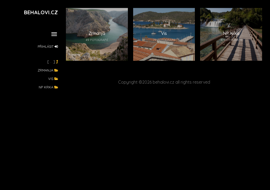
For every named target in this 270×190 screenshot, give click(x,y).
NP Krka (48, 87)
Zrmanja (48, 70)
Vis (53, 79)
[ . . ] (53, 61)
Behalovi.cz (41, 12)
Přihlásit (48, 46)
